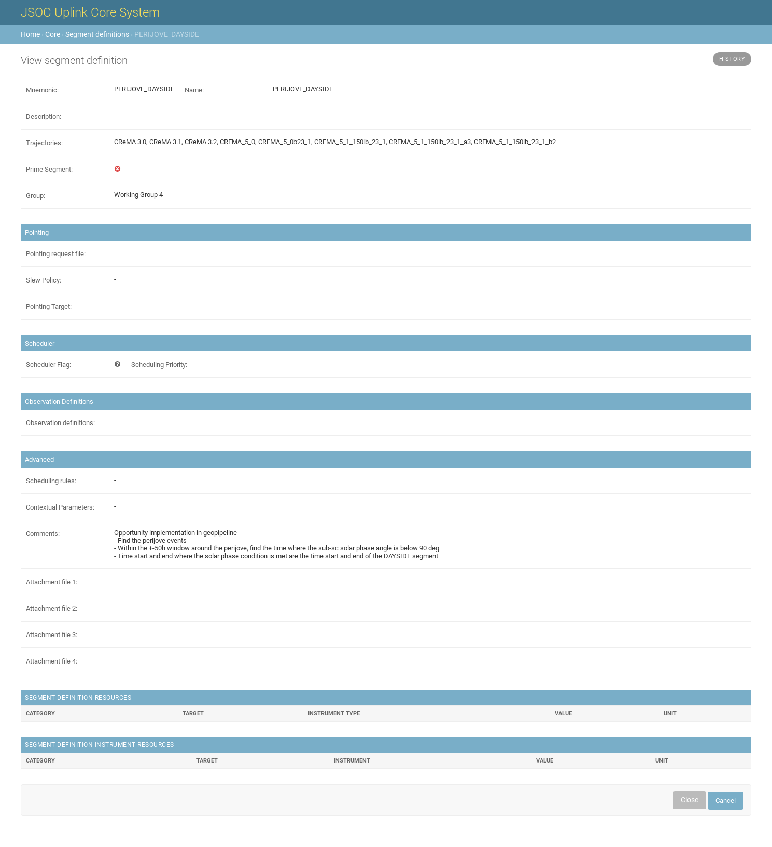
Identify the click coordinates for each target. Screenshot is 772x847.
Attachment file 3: (51, 635)
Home (30, 34)
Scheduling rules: (51, 481)
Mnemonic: (42, 90)
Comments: (43, 534)
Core (52, 34)
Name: (194, 90)
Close (689, 800)
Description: (43, 116)
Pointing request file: (56, 254)
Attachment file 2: (51, 608)
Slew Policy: (43, 280)
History (732, 58)
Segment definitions (97, 34)
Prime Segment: (49, 169)
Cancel (725, 800)
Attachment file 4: (51, 661)
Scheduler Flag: (48, 365)
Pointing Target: (49, 306)
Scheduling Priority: (159, 365)
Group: (35, 196)
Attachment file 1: (51, 582)
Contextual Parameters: (60, 507)
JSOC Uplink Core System (90, 12)
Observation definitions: (60, 423)
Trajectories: (44, 143)
